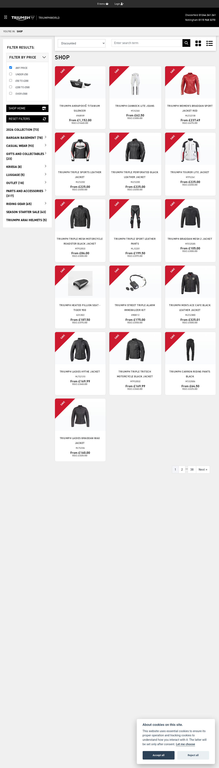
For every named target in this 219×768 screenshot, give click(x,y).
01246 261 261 (207, 15)
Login (119, 3)
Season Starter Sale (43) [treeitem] (26, 212)
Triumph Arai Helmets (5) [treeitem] (26, 220)
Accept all (158, 755)
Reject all (193, 755)
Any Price (21, 68)
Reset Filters (27, 119)
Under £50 (22, 74)
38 (192, 469)
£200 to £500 (22, 87)
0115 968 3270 (207, 20)
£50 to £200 (22, 81)
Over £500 (21, 93)
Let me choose (185, 744)
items (102, 3)
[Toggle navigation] (5, 17)
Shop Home (27, 108)
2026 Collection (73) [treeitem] (22, 130)
